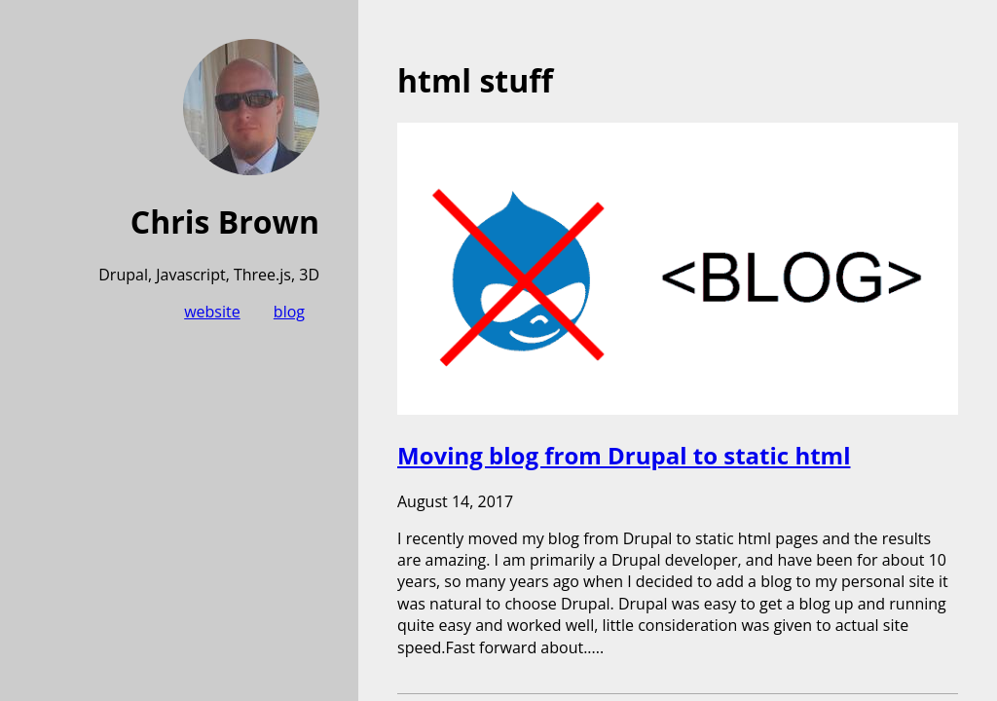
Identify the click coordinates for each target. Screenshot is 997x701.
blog (289, 311)
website (212, 311)
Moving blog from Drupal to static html (623, 455)
